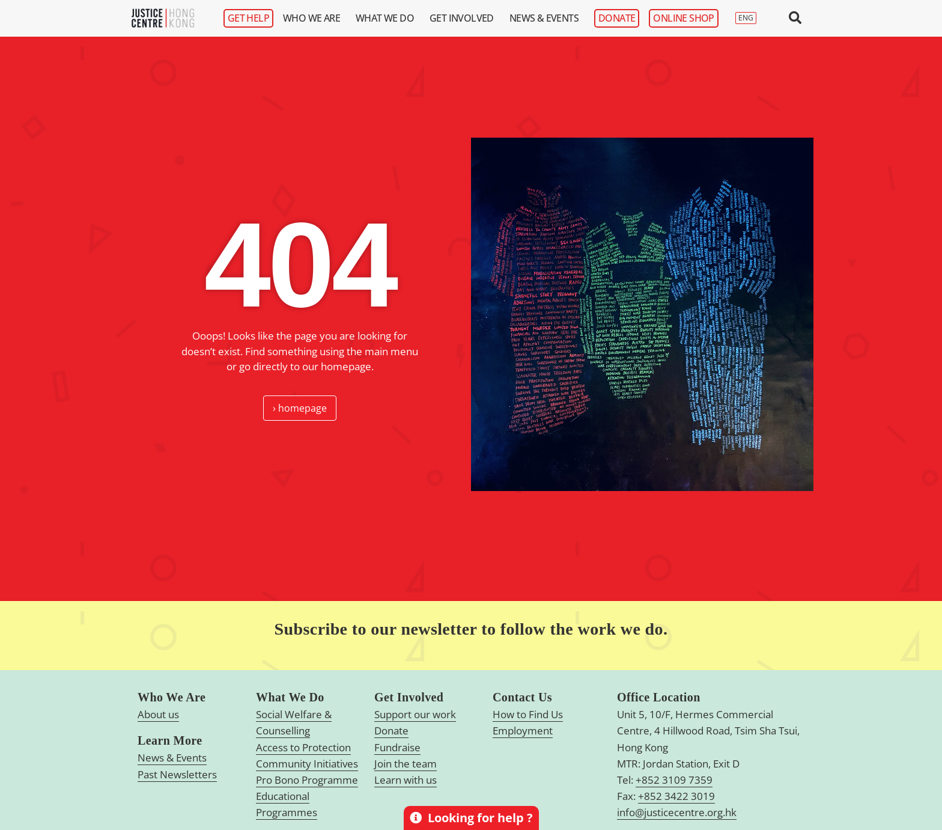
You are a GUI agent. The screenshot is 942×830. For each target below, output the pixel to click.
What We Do (388, 18)
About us (158, 714)
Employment (523, 730)
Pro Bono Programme (307, 780)
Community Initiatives (307, 763)
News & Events (547, 18)
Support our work (415, 714)
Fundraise (397, 747)
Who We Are (314, 18)
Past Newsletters (177, 774)
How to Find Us (528, 714)
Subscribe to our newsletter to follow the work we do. (471, 629)
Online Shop (683, 18)
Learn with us (405, 780)
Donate (616, 18)
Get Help (248, 18)
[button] (795, 18)
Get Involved (465, 18)
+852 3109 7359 (674, 780)
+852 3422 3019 (676, 796)
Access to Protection (303, 747)
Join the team (405, 763)
